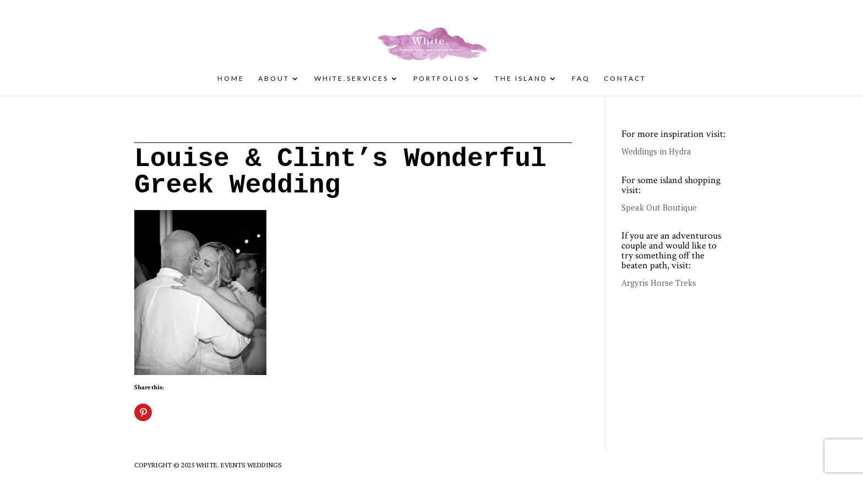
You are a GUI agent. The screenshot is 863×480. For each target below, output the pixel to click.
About (274, 78)
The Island (521, 78)
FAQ (581, 78)
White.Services (351, 78)
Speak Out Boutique (659, 207)
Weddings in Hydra (656, 151)
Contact (625, 78)
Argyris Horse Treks (658, 282)
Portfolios (441, 78)
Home (230, 78)
